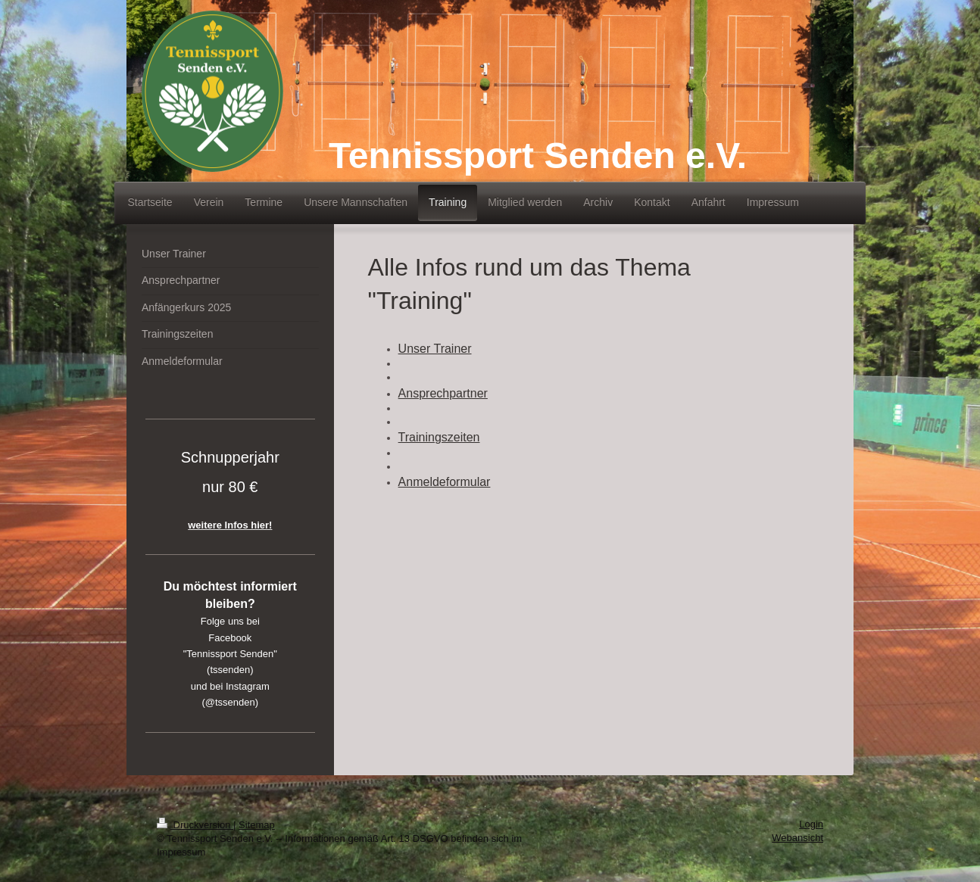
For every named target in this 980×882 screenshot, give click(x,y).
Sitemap (257, 825)
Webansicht (797, 837)
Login (811, 824)
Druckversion (195, 825)
